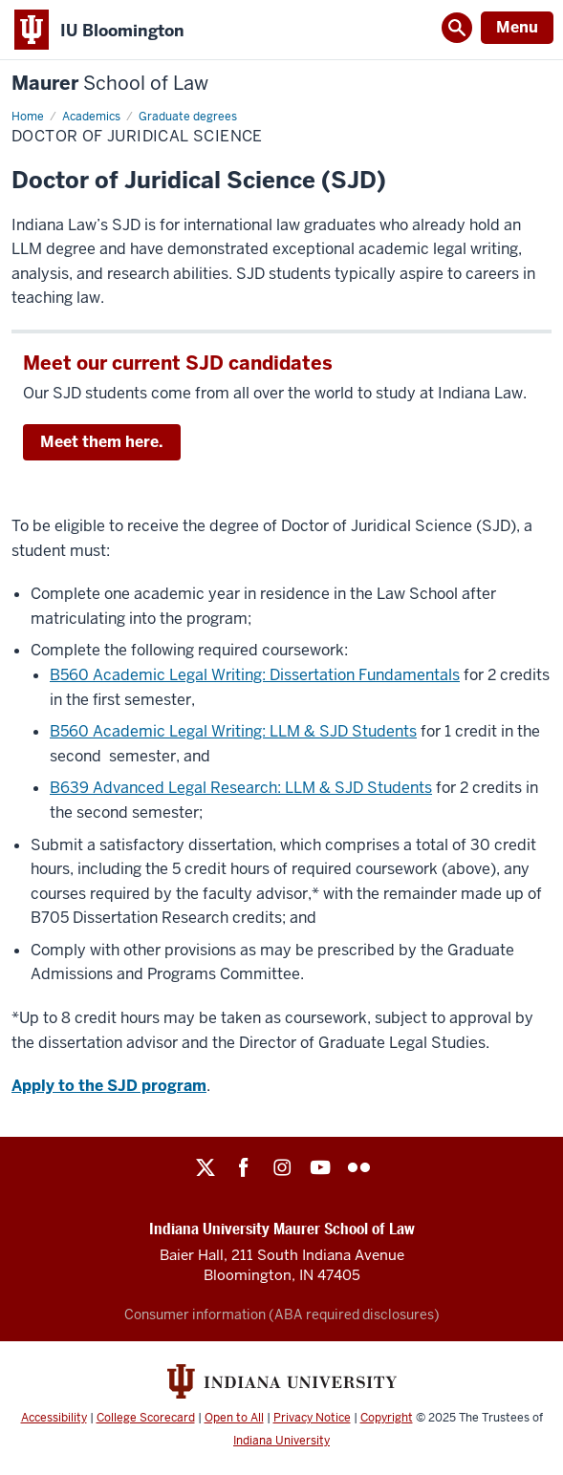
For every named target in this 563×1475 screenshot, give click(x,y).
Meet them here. (101, 442)
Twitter (205, 1167)
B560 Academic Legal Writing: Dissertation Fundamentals (255, 675)
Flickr (358, 1167)
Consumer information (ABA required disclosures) (282, 1314)
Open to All (234, 1417)
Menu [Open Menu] (517, 27)
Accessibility (54, 1417)
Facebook (243, 1167)
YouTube (320, 1167)
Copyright (386, 1417)
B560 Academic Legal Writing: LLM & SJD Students (233, 731)
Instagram (282, 1167)
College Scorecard (146, 1417)
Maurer (109, 84)
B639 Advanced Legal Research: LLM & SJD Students (241, 788)
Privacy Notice (312, 1417)
